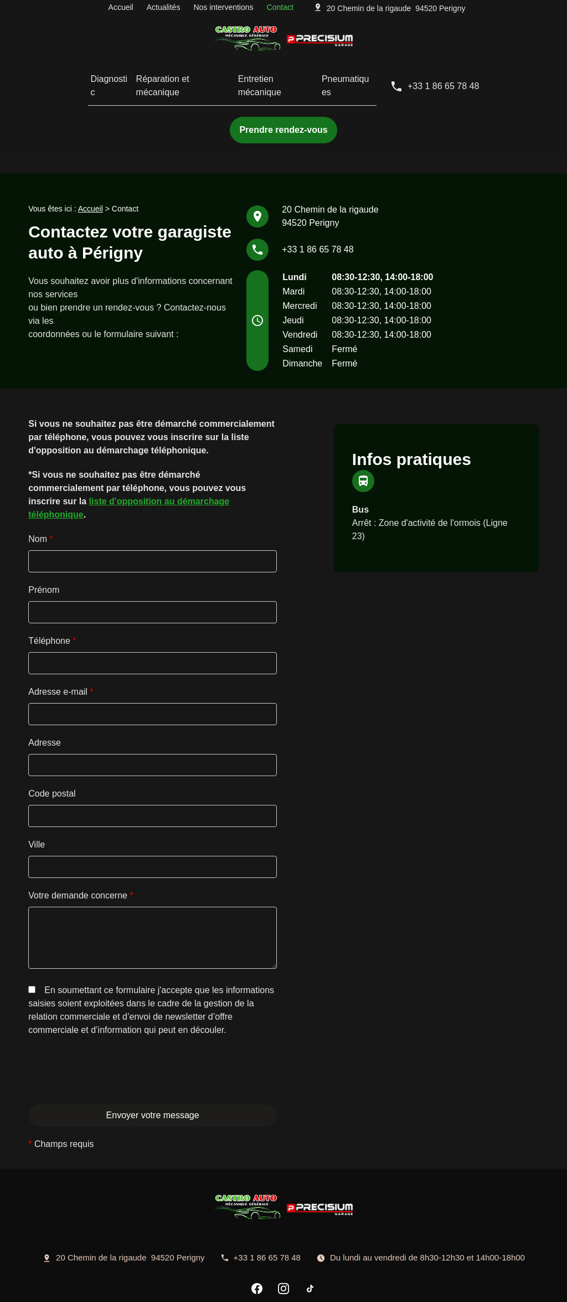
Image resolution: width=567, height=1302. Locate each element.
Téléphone (52, 598)
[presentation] (112, 1091)
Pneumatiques (365, 77)
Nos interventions (223, 9)
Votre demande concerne (80, 852)
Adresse (44, 700)
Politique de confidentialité (203, 1286)
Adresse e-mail (60, 649)
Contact (280, 9)
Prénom (43, 547)
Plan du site (364, 1286)
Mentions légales (115, 1286)
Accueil (121, 9)
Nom (40, 496)
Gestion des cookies (296, 1286)
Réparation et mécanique (175, 77)
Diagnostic (91, 77)
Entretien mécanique (280, 77)
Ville (36, 802)
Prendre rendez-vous (283, 112)
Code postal (51, 751)
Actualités (164, 9)
